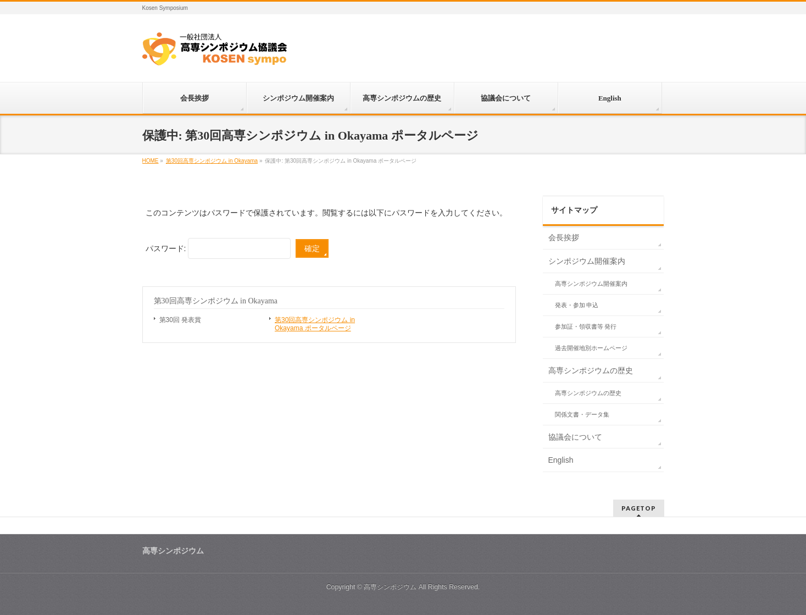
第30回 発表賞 (180, 320)
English (561, 460)
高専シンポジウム (390, 587)
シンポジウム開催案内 (586, 261)
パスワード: (218, 248)
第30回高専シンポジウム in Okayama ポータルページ (315, 324)
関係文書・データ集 (582, 414)
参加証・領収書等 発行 (586, 326)
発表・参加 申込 (577, 305)
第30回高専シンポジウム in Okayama (216, 301)
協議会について (575, 437)
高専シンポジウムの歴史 (590, 370)
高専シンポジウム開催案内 (591, 283)
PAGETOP (638, 508)
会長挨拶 (563, 237)
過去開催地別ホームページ (591, 348)
